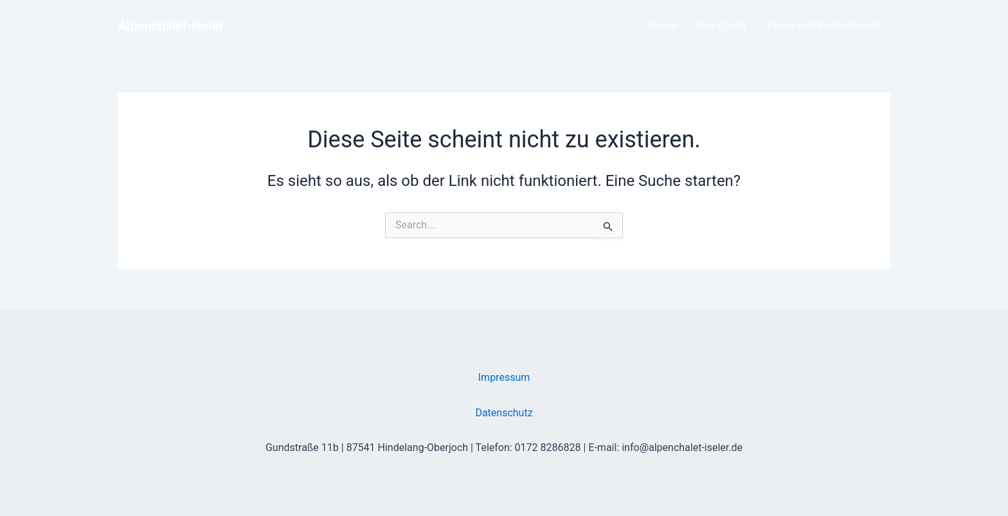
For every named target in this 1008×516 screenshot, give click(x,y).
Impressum (504, 377)
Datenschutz (503, 413)
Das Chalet (721, 25)
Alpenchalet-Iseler (171, 25)
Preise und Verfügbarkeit (823, 25)
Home (662, 25)
